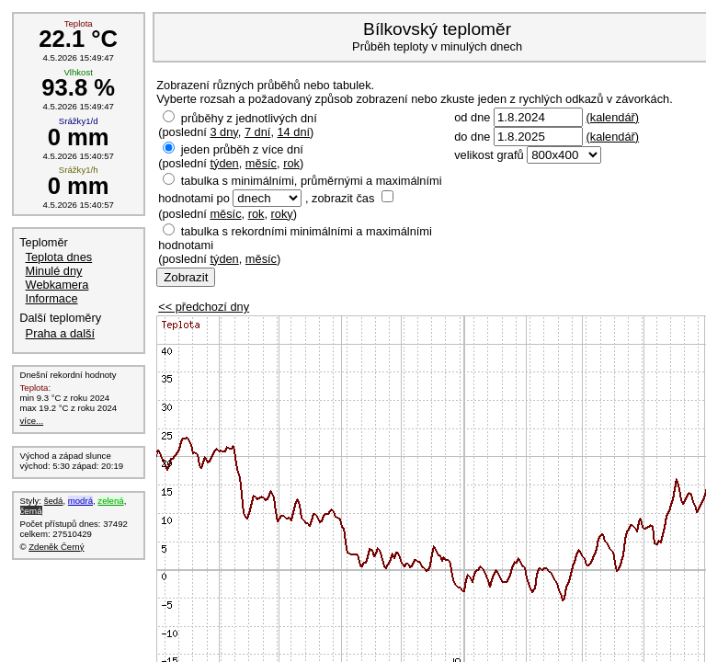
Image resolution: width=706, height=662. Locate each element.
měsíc (261, 163)
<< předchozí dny (203, 307)
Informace (52, 298)
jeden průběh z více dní (242, 149)
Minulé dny (54, 271)
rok (291, 163)
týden (224, 163)
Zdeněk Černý (56, 547)
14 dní (294, 132)
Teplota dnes (59, 257)
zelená (110, 501)
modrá (80, 501)
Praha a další (60, 333)
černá (31, 511)
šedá (53, 501)
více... (32, 421)
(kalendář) (612, 117)
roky (282, 214)
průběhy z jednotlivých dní (249, 118)
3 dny (223, 132)
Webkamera (57, 284)
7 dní (257, 132)
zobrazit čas (343, 198)
